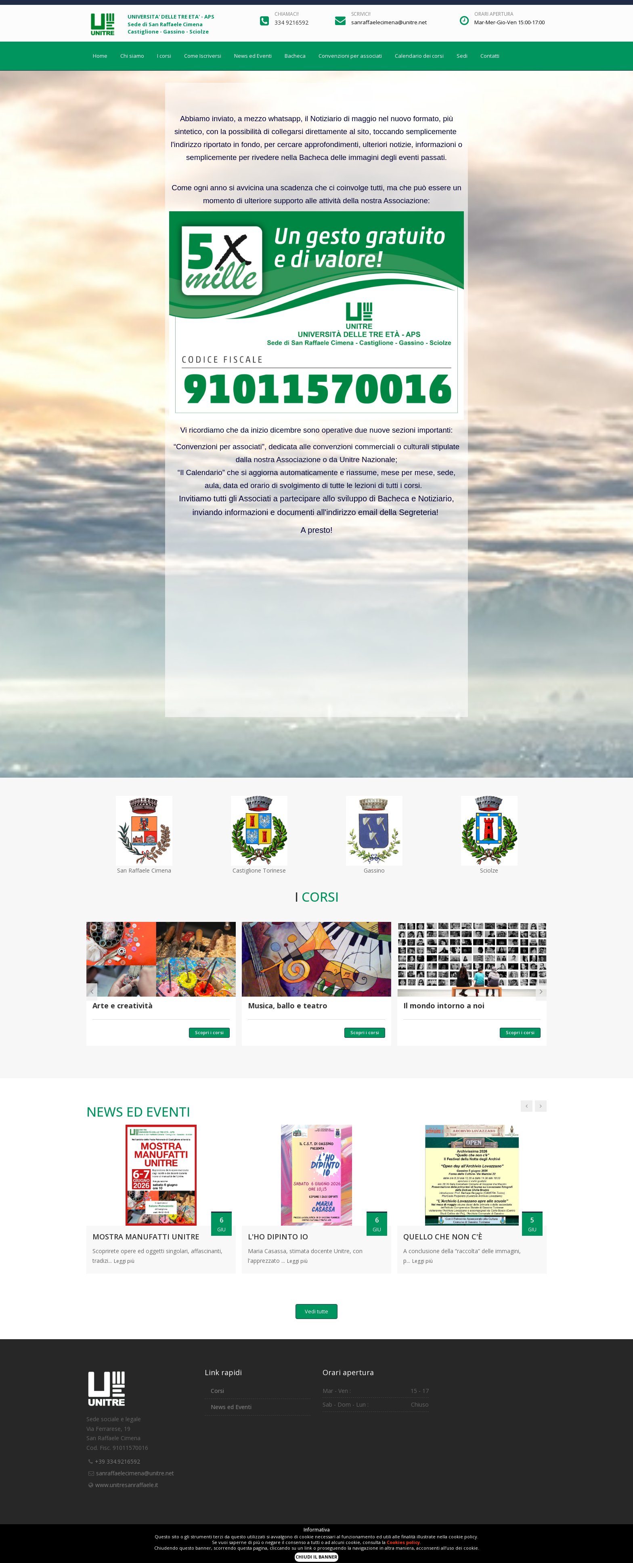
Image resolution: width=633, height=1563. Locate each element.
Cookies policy (403, 1542)
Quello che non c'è (442, 1236)
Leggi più (124, 1261)
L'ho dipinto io (278, 1236)
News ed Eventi (253, 55)
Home (100, 55)
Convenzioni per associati (350, 55)
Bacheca (295, 55)
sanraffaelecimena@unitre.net (135, 1473)
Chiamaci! (287, 14)
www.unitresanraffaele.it (126, 1485)
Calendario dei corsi (419, 55)
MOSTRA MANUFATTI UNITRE (145, 1236)
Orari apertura (494, 14)
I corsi (164, 55)
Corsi (217, 1391)
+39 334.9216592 (117, 1461)
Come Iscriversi (202, 55)
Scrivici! (361, 14)
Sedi (462, 55)
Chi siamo (132, 55)
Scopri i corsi (209, 1032)
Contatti (489, 55)
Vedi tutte (316, 1311)
